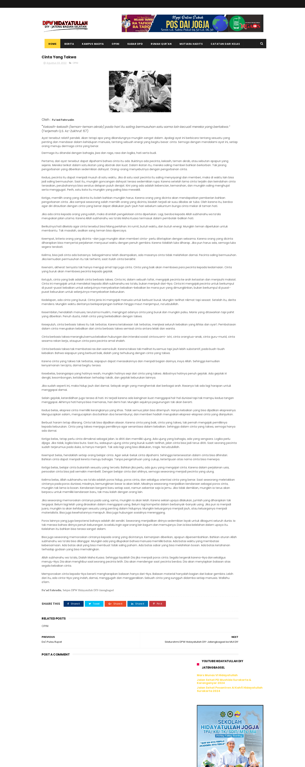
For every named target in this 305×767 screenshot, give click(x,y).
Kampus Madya (90, 44)
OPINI (75, 64)
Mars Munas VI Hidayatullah (217, 71)
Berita (66, 44)
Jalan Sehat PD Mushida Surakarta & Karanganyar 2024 (224, 77)
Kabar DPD (132, 44)
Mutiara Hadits (188, 44)
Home (49, 44)
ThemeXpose (63, 762)
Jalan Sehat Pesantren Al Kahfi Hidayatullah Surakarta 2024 (230, 85)
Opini (113, 44)
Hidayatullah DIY (217, 324)
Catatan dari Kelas (222, 44)
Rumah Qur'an (158, 44)
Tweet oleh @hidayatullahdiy (216, 334)
